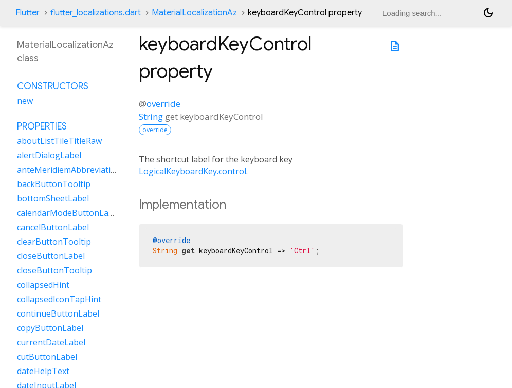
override (163, 103)
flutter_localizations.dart (95, 13)
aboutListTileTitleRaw (59, 140)
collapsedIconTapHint (59, 299)
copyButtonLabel (50, 328)
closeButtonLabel (51, 256)
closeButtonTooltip (54, 270)
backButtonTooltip (53, 184)
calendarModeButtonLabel (68, 212)
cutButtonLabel (47, 356)
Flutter (27, 13)
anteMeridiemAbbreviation (69, 169)
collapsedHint (43, 284)
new (25, 100)
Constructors (52, 86)
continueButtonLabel (58, 313)
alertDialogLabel (49, 155)
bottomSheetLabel (53, 198)
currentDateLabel (51, 342)
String (151, 116)
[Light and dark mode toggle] (488, 13)
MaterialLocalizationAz (194, 13)
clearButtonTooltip (54, 241)
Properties (42, 126)
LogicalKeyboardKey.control (192, 171)
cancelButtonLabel (53, 227)
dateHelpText (43, 371)
